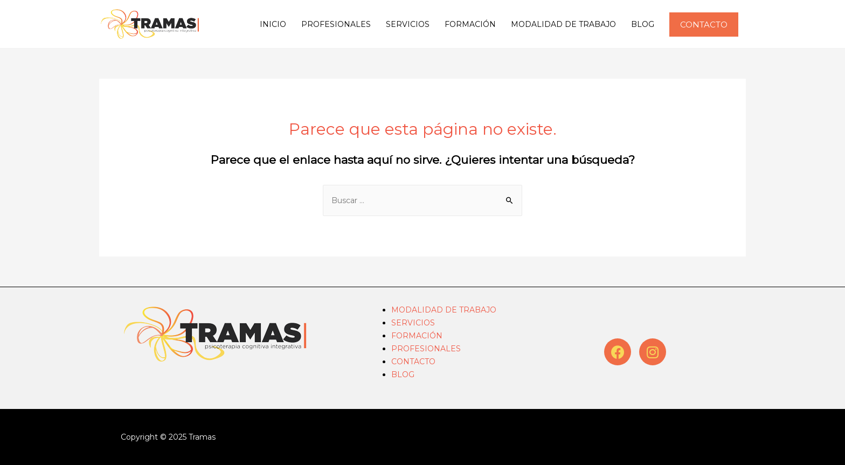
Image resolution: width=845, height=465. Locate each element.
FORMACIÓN (470, 24)
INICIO (273, 24)
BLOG (642, 24)
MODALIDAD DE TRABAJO (563, 24)
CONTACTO (413, 361)
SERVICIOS (408, 24)
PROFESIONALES (336, 24)
